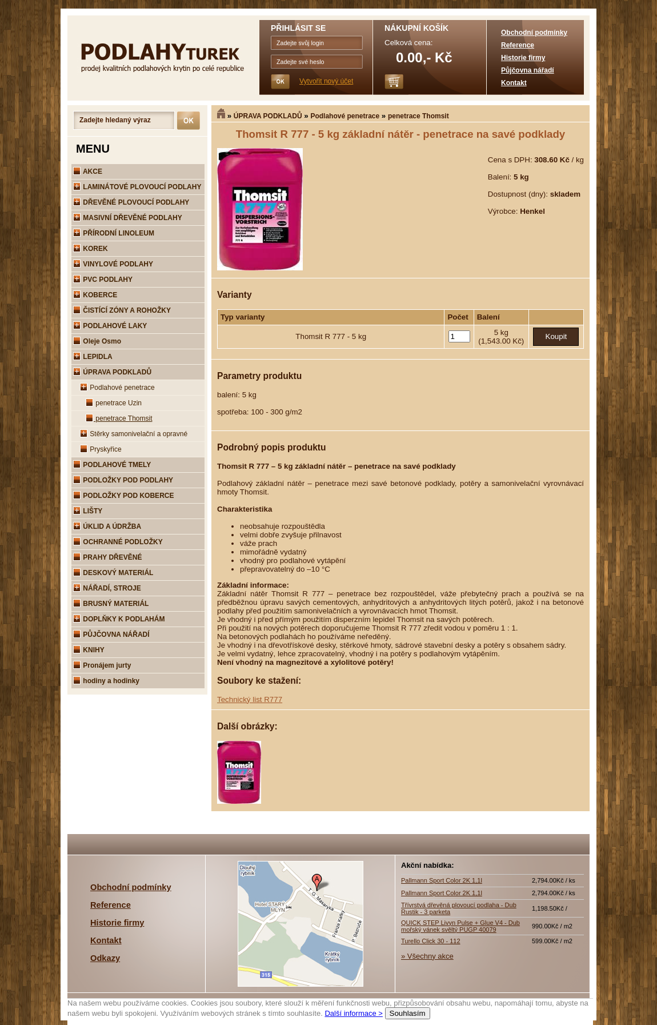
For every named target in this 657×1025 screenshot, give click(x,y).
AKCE (87, 171)
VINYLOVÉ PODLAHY (113, 264)
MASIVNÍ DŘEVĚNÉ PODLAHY (127, 218)
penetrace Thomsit (418, 116)
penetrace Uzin (114, 403)
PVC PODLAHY (103, 280)
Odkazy (105, 958)
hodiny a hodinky (106, 681)
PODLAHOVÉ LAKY (110, 326)
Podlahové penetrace (344, 116)
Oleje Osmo (97, 341)
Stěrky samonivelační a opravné (133, 434)
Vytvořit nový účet (326, 81)
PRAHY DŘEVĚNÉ (107, 557)
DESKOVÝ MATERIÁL (113, 573)
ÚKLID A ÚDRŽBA (107, 527)
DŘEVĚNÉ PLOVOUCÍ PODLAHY (131, 202)
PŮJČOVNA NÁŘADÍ (111, 635)
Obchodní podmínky (534, 33)
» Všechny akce (427, 956)
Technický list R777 (249, 699)
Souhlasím (408, 1013)
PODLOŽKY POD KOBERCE (123, 496)
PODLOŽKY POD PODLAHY (123, 480)
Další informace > (354, 1013)
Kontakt (514, 83)
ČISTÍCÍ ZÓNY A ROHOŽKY (122, 310)
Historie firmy (523, 58)
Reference (517, 45)
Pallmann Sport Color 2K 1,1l (441, 880)
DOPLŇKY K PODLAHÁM (119, 619)
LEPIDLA (93, 357)
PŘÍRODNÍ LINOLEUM (113, 233)
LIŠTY (87, 511)
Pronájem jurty (102, 665)
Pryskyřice (101, 449)
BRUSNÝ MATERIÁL (111, 604)
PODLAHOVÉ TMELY (112, 465)
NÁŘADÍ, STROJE (107, 588)
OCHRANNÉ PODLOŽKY (118, 542)
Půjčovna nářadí (527, 70)
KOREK (90, 249)
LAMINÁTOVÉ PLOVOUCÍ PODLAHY (137, 187)
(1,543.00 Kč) (501, 341)
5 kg (501, 332)
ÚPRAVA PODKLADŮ (268, 116)
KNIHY (89, 650)
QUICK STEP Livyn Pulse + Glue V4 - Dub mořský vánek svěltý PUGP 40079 (460, 926)
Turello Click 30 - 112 (430, 941)
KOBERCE (95, 295)
